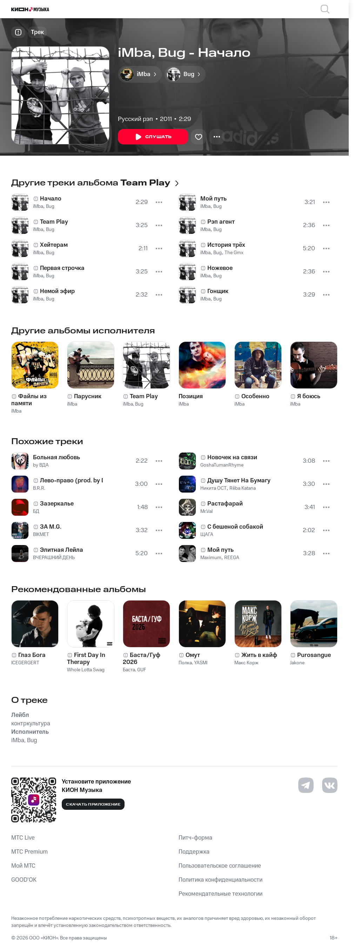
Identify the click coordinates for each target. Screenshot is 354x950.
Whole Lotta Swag (86, 669)
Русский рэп (135, 119)
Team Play (54, 222)
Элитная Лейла (61, 550)
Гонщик (217, 291)
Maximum (210, 557)
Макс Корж (246, 662)
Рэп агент (221, 222)
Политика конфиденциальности (220, 880)
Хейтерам (54, 245)
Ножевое (220, 268)
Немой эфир (57, 291)
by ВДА (41, 465)
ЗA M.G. (50, 527)
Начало (50, 199)
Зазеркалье (57, 504)
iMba (38, 206)
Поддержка (194, 852)
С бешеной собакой (235, 527)
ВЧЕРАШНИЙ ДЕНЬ (54, 557)
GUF (141, 669)
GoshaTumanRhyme (221, 465)
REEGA (231, 557)
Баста (129, 669)
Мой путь (213, 199)
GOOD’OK (23, 880)
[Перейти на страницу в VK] (330, 785)
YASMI (200, 662)
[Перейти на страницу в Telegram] (306, 785)
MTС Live (23, 838)
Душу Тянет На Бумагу (238, 480)
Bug (50, 206)
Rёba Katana (242, 488)
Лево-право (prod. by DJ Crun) (71, 480)
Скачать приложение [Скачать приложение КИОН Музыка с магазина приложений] (93, 804)
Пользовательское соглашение (220, 866)
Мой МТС (23, 866)
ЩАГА (206, 534)
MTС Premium (29, 852)
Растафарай (225, 504)
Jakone (297, 662)
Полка (185, 662)
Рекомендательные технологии (220, 894)
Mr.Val (206, 511)
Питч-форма (195, 838)
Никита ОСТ (213, 488)
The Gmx (234, 252)
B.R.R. (39, 488)
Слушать (153, 137)
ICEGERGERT (25, 662)
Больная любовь (56, 457)
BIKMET (41, 534)
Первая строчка (62, 268)
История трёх (226, 245)
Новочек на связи (232, 457)
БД (36, 511)
